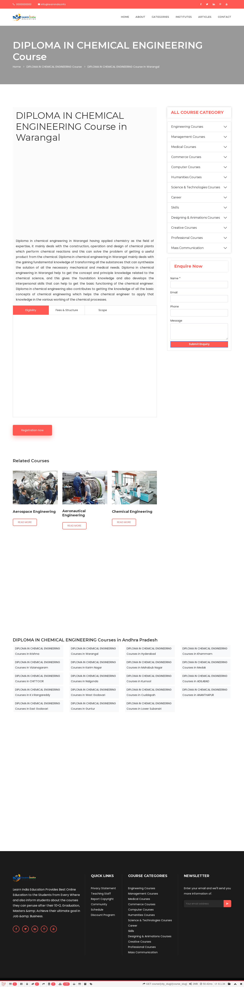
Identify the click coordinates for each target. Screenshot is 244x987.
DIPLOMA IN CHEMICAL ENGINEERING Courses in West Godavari (93, 692)
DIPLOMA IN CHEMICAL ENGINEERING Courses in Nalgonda (93, 678)
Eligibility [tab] (30, 310)
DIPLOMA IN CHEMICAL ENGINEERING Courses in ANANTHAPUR (204, 692)
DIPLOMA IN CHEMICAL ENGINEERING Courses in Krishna (37, 651)
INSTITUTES (184, 16)
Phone (174, 306)
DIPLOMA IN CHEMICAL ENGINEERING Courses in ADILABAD (204, 678)
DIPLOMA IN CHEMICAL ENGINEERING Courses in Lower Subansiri (149, 706)
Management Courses (188, 137)
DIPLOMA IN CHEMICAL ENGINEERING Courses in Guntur (93, 706)
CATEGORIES (160, 16)
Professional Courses (187, 238)
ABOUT (140, 16)
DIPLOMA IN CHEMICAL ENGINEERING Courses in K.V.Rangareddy (37, 692)
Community (99, 904)
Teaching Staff (101, 894)
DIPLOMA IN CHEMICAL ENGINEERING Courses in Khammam (204, 651)
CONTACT (224, 16)
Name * (175, 278)
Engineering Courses (187, 126)
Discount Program (103, 915)
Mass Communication (187, 248)
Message (176, 321)
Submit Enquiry (199, 344)
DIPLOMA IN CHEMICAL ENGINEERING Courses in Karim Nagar (93, 664)
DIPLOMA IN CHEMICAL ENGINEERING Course (54, 66)
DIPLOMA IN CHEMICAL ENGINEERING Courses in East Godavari (37, 706)
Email (173, 292)
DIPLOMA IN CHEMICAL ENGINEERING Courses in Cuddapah (149, 692)
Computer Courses (185, 167)
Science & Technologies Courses (195, 187)
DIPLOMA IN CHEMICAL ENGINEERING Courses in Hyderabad (149, 651)
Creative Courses (184, 227)
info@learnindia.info (52, 4)
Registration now (32, 430)
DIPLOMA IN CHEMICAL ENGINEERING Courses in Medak (204, 664)
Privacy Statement (103, 888)
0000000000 (22, 4)
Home (17, 66)
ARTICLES (204, 16)
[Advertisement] (85, 191)
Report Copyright (102, 899)
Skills (175, 207)
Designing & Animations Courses (195, 217)
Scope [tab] (103, 310)
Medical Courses (183, 147)
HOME (125, 16)
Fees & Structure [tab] (67, 310)
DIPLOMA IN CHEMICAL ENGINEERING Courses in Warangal (93, 651)
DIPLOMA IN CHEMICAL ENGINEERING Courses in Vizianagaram (37, 664)
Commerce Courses (186, 157)
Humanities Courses (186, 177)
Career (176, 197)
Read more (25, 522)
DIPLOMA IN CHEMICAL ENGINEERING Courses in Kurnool (149, 678)
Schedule (97, 910)
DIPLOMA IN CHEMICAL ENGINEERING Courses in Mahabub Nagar (149, 664)
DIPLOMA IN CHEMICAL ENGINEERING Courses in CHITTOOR (37, 678)
